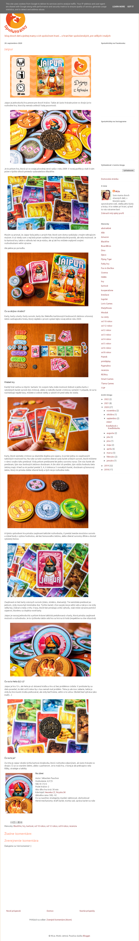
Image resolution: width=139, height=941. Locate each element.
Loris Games (106, 303)
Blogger (86, 936)
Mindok (104, 312)
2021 (106, 403)
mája (109, 445)
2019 (106, 466)
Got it (130, 6)
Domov (50, 911)
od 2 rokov (106, 330)
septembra (112, 418)
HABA (104, 277)
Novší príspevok (13, 911)
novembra (111, 410)
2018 (106, 469)
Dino (103, 250)
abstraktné (106, 228)
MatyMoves (106, 308)
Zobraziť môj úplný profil (112, 213)
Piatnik (104, 357)
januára (110, 460)
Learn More (118, 6)
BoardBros (106, 246)
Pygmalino (106, 366)
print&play (106, 361)
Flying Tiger (106, 259)
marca (110, 453)
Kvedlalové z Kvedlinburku (113, 427)
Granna (104, 272)
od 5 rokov (106, 343)
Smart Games (107, 379)
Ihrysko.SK (61, 792)
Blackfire (17, 826)
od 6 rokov (106, 348)
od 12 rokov (51, 826)
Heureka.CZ (50, 792)
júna (109, 441)
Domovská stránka (109, 179)
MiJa (117, 191)
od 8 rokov (63, 826)
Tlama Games (107, 383)
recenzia (73, 826)
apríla (109, 449)
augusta (111, 433)
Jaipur (109, 422)
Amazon (105, 237)
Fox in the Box (107, 268)
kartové (29, 826)
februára (111, 457)
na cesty (105, 317)
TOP (103, 388)
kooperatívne (107, 290)
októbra (110, 414)
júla (108, 437)
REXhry (104, 374)
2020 (106, 407)
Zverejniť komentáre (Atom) (59, 920)
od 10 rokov (39, 826)
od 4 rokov (106, 339)
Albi (103, 233)
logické (104, 299)
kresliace (105, 295)
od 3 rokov (106, 335)
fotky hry (105, 264)
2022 (106, 399)
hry (23, 826)
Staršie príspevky (87, 911)
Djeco (103, 255)
